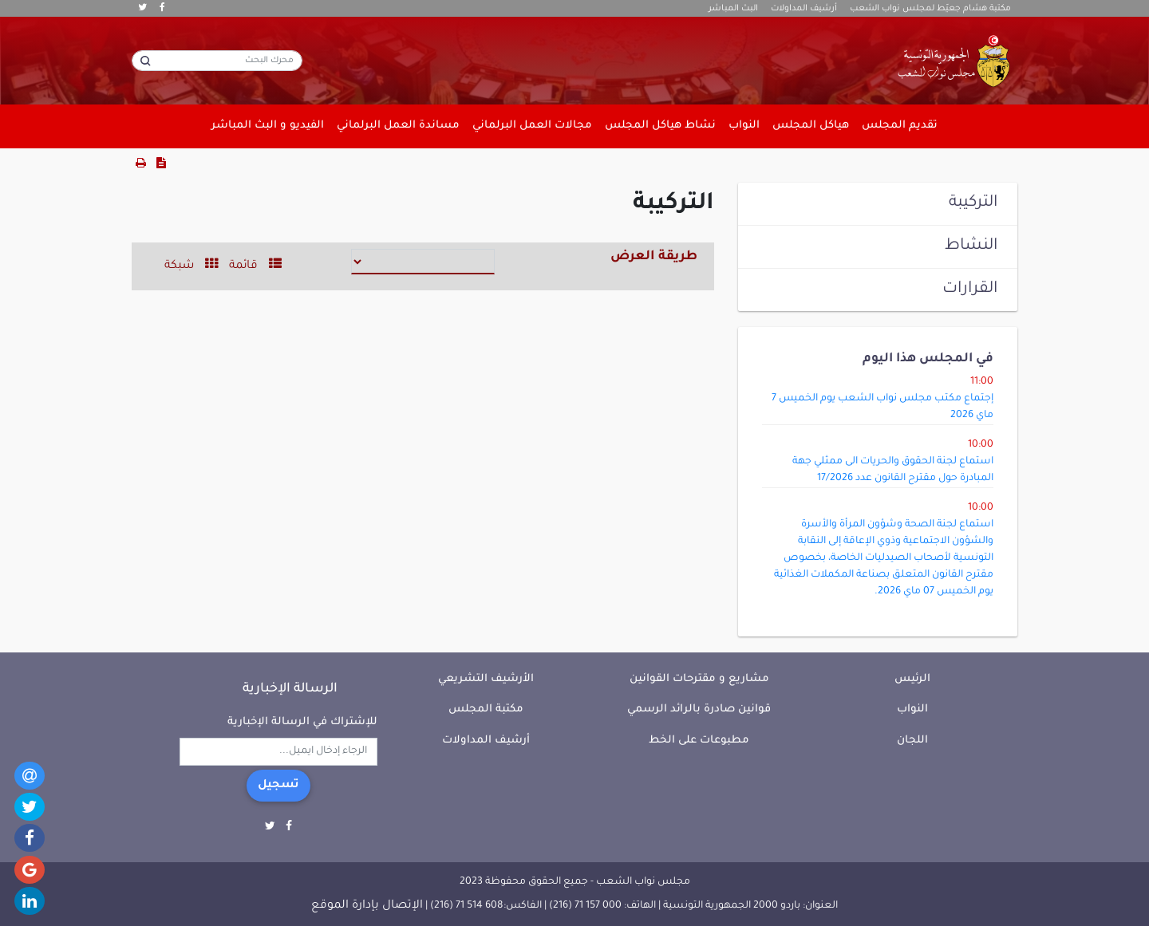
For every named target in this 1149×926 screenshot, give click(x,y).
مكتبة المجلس (485, 709)
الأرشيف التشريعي (486, 679)
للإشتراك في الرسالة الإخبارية (302, 722)
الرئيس (912, 679)
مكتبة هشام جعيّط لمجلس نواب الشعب (930, 9)
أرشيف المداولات (804, 9)
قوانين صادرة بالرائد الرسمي (699, 709)
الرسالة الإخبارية (290, 689)
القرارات (969, 289)
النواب (912, 709)
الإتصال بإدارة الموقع (367, 906)
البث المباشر (733, 9)
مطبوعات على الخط (699, 741)
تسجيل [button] (278, 785)
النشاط (971, 246)
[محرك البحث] (217, 60)
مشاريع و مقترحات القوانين (699, 679)
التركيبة (973, 203)
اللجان (912, 741)
